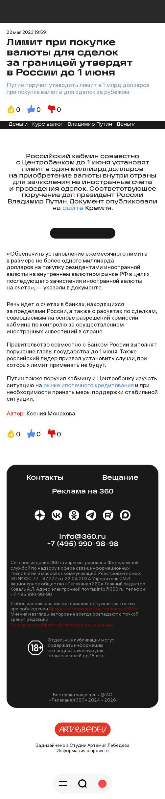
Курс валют (47, 124)
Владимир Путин (90, 124)
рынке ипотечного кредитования (88, 385)
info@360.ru (82, 537)
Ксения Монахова (50, 413)
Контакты (45, 478)
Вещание (120, 478)
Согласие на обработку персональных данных (62, 625)
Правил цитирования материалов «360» (93, 609)
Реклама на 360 (82, 492)
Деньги (18, 124)
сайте (72, 208)
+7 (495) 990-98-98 (82, 544)
